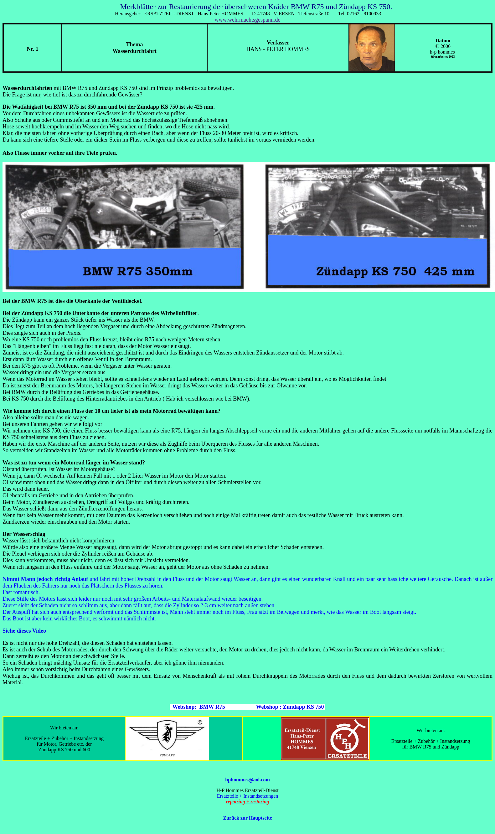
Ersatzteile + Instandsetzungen (247, 796)
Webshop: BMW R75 (199, 707)
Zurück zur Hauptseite (247, 818)
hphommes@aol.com (247, 779)
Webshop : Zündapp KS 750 (290, 707)
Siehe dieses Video (24, 631)
